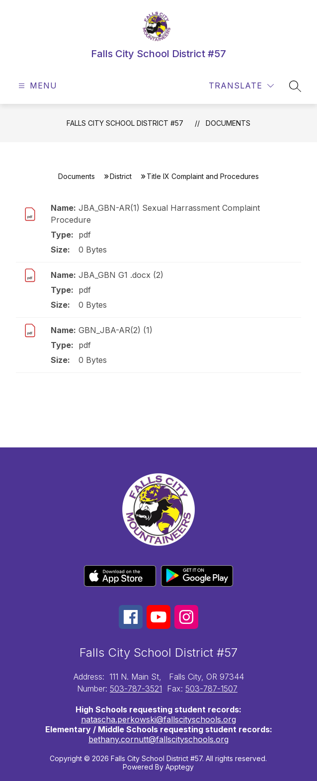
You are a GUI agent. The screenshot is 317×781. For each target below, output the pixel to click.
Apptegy (179, 767)
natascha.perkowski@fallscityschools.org (158, 719)
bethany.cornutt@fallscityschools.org (158, 739)
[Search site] (295, 86)
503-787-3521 (136, 689)
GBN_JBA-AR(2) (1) (116, 330)
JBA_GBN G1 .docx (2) (121, 275)
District (121, 176)
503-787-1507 (211, 689)
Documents (228, 123)
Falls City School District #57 (125, 123)
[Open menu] (36, 86)
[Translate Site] (241, 86)
